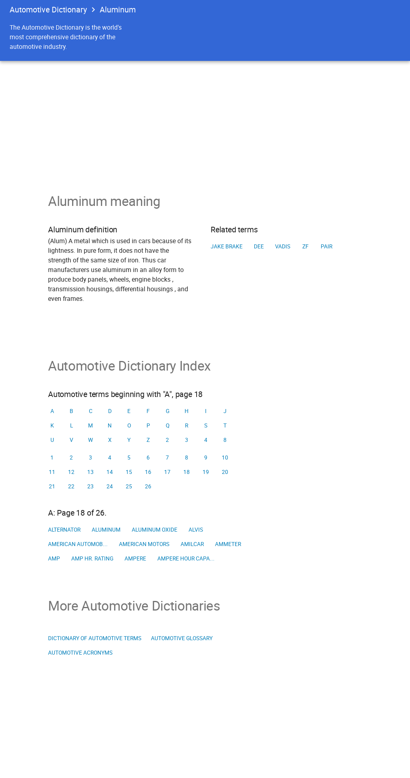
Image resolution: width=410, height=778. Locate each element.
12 (71, 472)
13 (90, 472)
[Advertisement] (205, 121)
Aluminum (106, 529)
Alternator (64, 529)
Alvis (196, 529)
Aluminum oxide (154, 529)
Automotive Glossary (182, 638)
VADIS (282, 246)
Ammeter (228, 544)
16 (148, 472)
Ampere (135, 558)
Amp (54, 558)
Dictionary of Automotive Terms (94, 638)
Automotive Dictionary (48, 9)
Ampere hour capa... (186, 558)
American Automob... (78, 544)
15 (129, 472)
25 (129, 486)
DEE (259, 246)
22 (71, 486)
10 (225, 457)
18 (186, 472)
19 (206, 472)
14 (110, 472)
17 (167, 472)
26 (148, 486)
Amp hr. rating (92, 558)
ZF (305, 246)
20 (225, 472)
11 (52, 472)
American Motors (144, 544)
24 (110, 486)
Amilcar (192, 544)
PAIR (326, 246)
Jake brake (227, 246)
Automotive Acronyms (80, 652)
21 (52, 486)
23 (90, 486)
